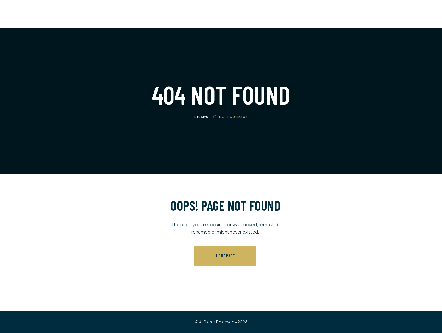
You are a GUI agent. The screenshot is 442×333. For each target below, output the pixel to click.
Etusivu (201, 117)
